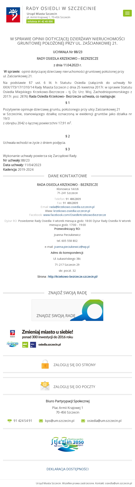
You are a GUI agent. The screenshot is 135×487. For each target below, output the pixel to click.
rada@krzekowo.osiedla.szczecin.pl (72, 207)
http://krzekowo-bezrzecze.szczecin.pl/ (73, 276)
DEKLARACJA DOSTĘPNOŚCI (68, 469)
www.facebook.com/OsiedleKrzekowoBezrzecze (74, 215)
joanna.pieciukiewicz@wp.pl (71, 247)
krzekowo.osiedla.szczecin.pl (72, 211)
